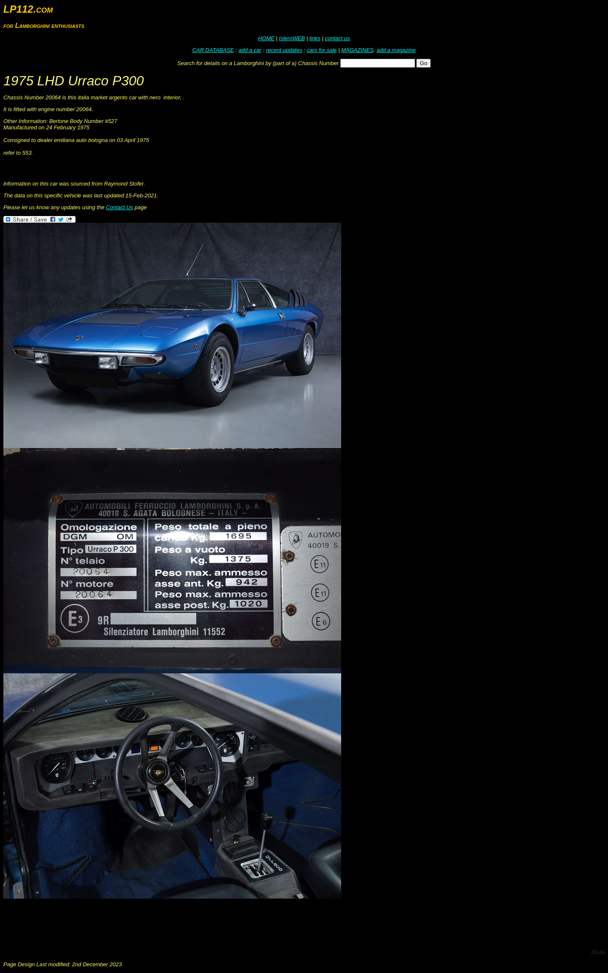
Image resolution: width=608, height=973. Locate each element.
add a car (250, 50)
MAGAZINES (357, 50)
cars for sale (322, 50)
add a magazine (396, 50)
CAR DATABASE (213, 50)
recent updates (284, 50)
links (314, 38)
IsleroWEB (292, 38)
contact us (337, 38)
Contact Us (119, 207)
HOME (266, 38)
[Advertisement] (157, 923)
